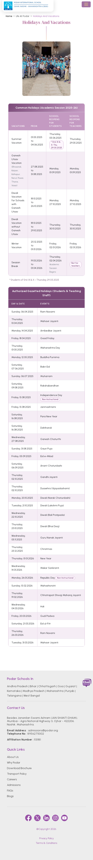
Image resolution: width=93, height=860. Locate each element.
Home (9, 16)
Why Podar (13, 762)
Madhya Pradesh (34, 691)
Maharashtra (54, 691)
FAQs (10, 790)
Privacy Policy (46, 838)
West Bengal (31, 695)
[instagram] (55, 818)
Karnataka (13, 691)
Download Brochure (19, 768)
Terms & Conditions (46, 843)
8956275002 (35, 733)
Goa (61, 686)
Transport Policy (17, 773)
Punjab (69, 691)
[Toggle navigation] (86, 4)
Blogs (10, 796)
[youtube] (64, 818)
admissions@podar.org (43, 730)
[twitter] (37, 818)
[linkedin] (46, 818)
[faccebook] (28, 818)
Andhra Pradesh (17, 686)
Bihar (33, 686)
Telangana (14, 695)
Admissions (14, 785)
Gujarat (71, 686)
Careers (12, 779)
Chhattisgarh (47, 686)
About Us (13, 757)
